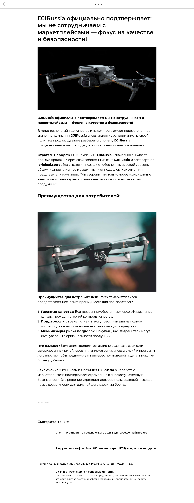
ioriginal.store (49, 165)
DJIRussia (122, 160)
